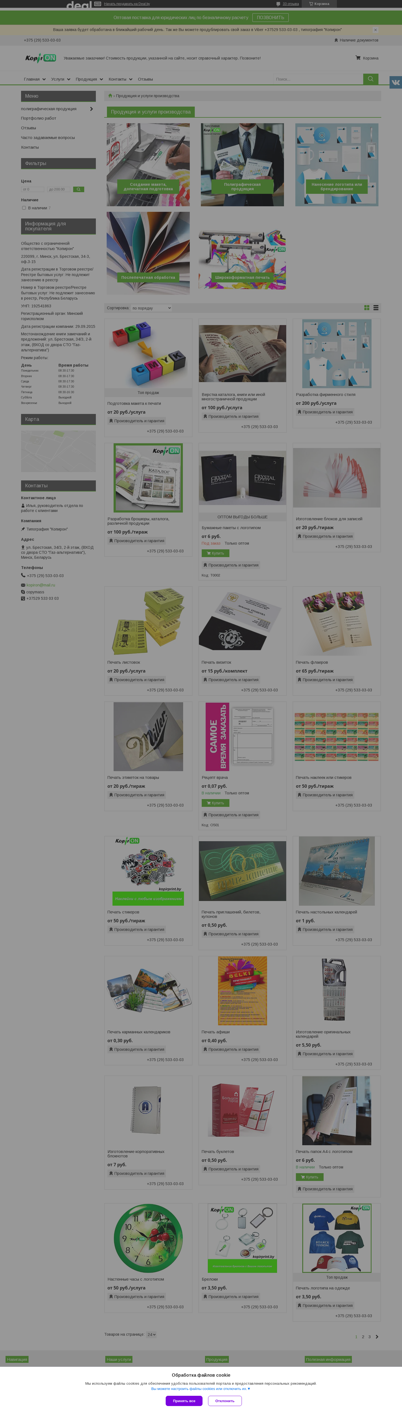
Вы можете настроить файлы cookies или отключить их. (199, 1389)
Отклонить (224, 1401)
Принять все (184, 1401)
